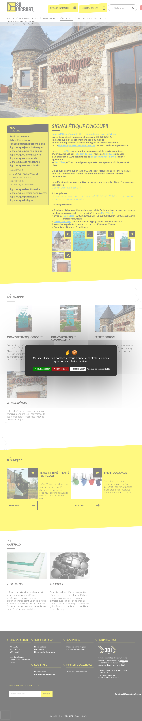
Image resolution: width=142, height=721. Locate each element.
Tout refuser (60, 369)
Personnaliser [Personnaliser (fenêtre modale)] (78, 369)
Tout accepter (42, 369)
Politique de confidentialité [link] (98, 369)
